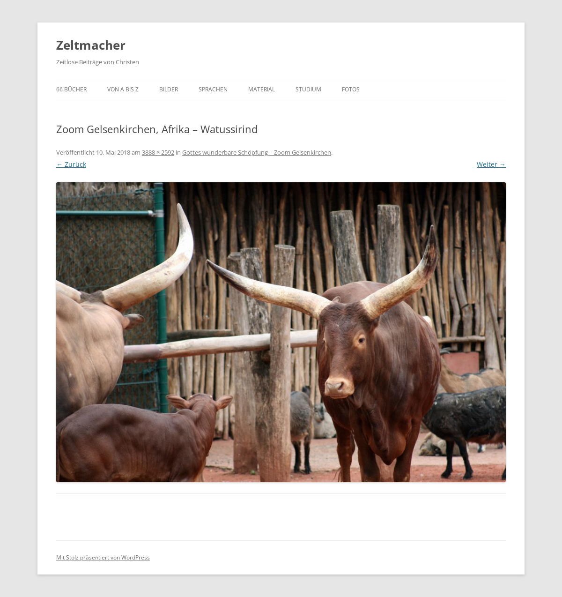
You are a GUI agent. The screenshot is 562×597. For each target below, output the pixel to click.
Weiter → (491, 164)
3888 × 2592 (158, 152)
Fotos (351, 89)
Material (261, 89)
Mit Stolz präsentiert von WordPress (103, 557)
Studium (308, 89)
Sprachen (213, 89)
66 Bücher (71, 89)
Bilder (168, 89)
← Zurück (71, 164)
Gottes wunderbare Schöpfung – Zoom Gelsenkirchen (256, 152)
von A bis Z (123, 89)
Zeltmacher (91, 45)
